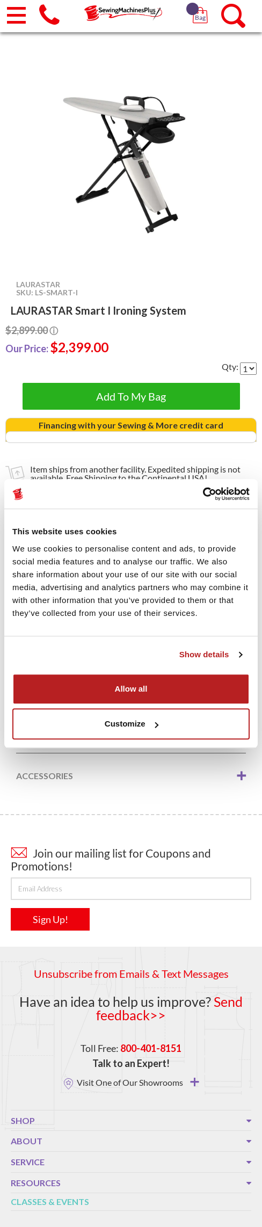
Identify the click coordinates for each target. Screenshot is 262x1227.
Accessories (44, 776)
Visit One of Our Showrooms (138, 1082)
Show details (204, 654)
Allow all (131, 688)
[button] (202, 5)
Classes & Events (50, 1201)
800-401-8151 (150, 1048)
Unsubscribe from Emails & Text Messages (131, 973)
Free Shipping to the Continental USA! (136, 478)
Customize (131, 723)
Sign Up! (50, 919)
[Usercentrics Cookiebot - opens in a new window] (203, 494)
